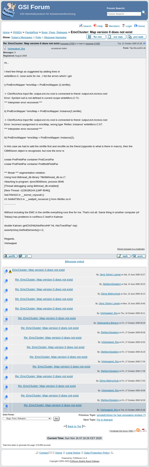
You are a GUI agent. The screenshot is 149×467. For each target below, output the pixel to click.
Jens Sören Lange (110, 274)
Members (112, 26)
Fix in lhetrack (105, 419)
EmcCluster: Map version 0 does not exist (38, 269)
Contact (43, 452)
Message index (74, 261)
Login (127, 26)
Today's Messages (21, 37)
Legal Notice (73, 452)
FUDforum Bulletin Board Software (84, 461)
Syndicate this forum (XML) (122, 431)
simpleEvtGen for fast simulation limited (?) (121, 415)
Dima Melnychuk (110, 293)
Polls (38, 37)
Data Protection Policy (97, 452)
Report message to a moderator (131, 249)
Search (85, 26)
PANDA (17, 32)
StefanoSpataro (112, 284)
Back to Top (74, 426)
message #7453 (67, 44)
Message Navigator (55, 37)
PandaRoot (31, 32)
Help (98, 26)
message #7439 (92, 44)
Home (139, 26)
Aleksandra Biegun (108, 322)
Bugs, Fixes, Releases (55, 32)
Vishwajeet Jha (16, 48)
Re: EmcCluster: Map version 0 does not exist (31, 43)
